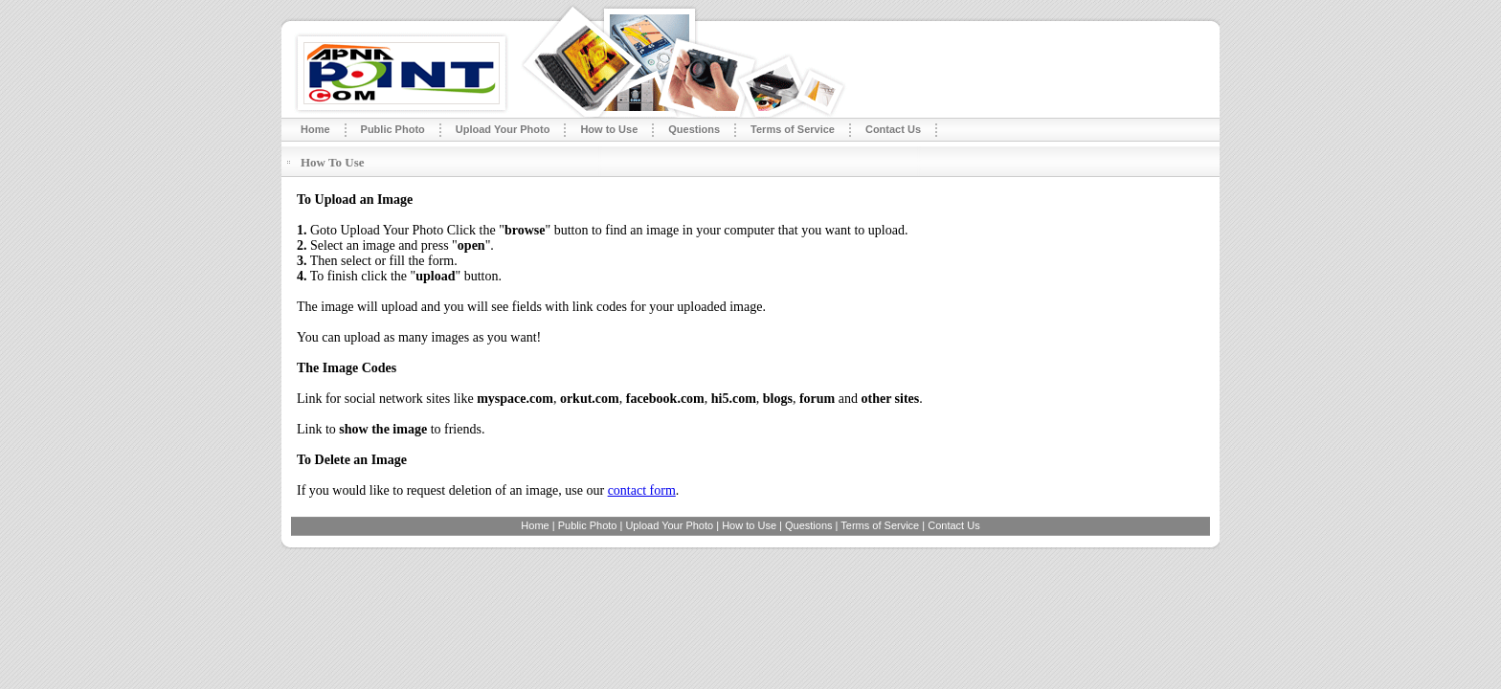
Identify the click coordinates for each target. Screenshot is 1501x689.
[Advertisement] (820, 162)
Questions (694, 129)
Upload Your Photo (503, 129)
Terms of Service (792, 129)
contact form (642, 490)
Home (315, 129)
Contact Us (893, 129)
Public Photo (393, 129)
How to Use (609, 129)
